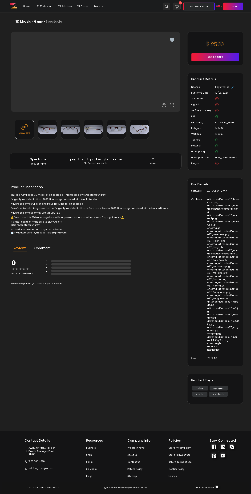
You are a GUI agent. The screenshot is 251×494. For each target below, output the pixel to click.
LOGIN (233, 6)
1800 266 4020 (34, 461)
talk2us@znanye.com (38, 468)
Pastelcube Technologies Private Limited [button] (126, 487)
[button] (83, 6)
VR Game (82, 6)
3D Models (44, 7)
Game (38, 21)
